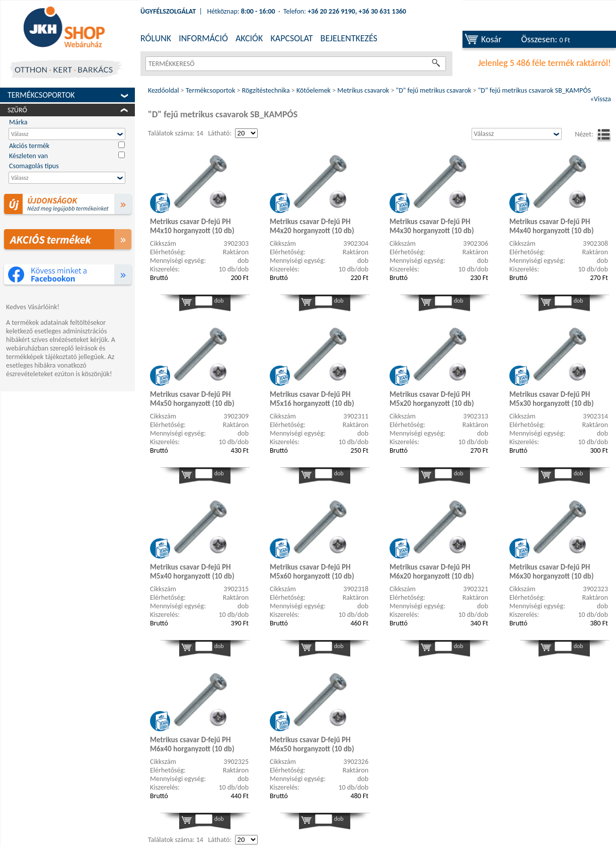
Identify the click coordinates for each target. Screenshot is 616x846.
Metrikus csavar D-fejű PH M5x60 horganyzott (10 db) (312, 571)
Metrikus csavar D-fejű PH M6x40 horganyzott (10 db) (192, 744)
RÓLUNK (155, 38)
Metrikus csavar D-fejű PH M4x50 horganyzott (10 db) (192, 399)
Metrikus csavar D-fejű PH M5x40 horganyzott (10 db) (192, 571)
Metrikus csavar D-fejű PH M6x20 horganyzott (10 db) (432, 571)
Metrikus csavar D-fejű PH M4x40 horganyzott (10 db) (551, 226)
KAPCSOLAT (291, 38)
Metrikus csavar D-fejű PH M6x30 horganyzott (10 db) (551, 571)
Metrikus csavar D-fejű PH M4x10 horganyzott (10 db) (192, 226)
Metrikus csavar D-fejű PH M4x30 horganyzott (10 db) (432, 226)
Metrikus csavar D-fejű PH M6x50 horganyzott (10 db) (312, 744)
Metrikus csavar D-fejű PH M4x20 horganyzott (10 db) (312, 226)
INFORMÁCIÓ (203, 38)
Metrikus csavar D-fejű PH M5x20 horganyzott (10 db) (432, 399)
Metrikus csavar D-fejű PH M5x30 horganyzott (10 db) (551, 399)
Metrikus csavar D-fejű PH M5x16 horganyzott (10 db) (312, 399)
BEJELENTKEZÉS (349, 38)
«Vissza (600, 99)
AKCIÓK (249, 38)
